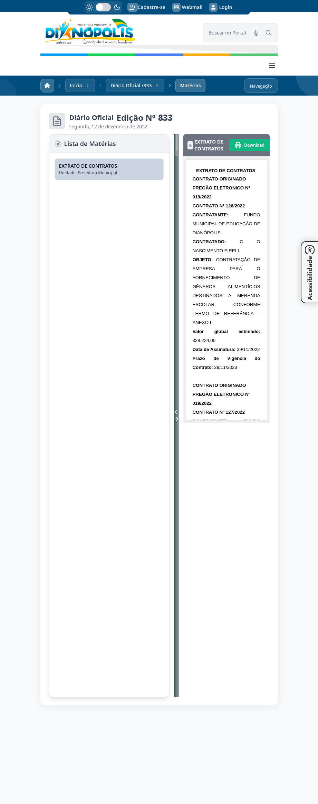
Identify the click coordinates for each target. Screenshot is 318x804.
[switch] (103, 7)
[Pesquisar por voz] (256, 33)
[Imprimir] (249, 145)
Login (220, 7)
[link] (117, 32)
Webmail (187, 7)
